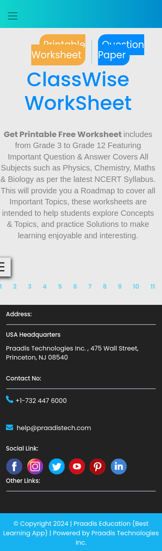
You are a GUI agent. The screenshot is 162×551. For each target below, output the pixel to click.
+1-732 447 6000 (41, 400)
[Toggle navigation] (10, 16)
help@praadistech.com (54, 427)
